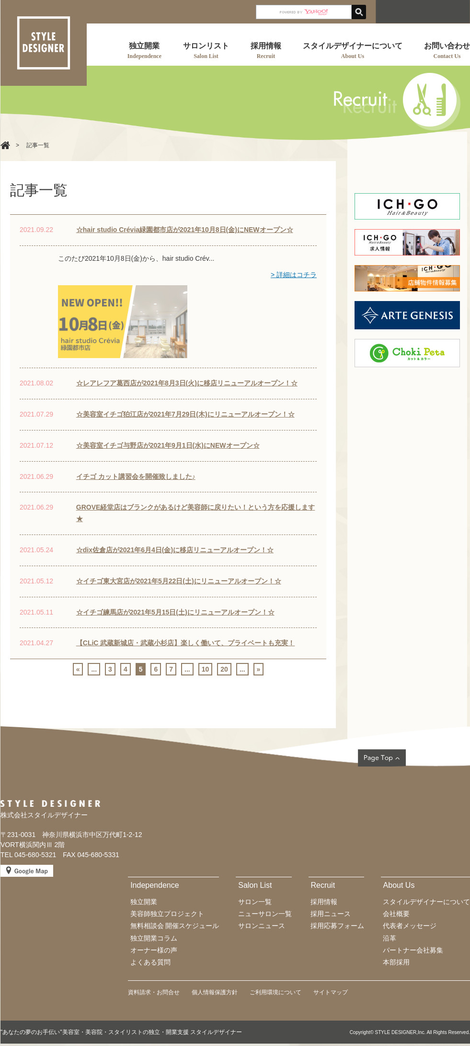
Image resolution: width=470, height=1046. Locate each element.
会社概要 (396, 914)
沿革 (389, 938)
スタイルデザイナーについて (426, 902)
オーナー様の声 (153, 950)
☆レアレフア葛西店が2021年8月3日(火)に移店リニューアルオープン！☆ (187, 383)
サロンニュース (261, 926)
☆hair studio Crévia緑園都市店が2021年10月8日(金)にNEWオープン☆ (184, 229)
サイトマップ (330, 992)
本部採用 (396, 962)
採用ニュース (330, 914)
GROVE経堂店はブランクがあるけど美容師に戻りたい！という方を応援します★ (195, 513)
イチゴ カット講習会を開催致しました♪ (135, 476)
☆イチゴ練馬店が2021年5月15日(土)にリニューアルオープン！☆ (175, 612)
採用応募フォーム (337, 926)
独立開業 (143, 902)
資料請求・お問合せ (154, 992)
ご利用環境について (275, 992)
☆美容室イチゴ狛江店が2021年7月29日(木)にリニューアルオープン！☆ (185, 414)
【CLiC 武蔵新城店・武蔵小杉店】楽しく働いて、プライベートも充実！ (185, 643)
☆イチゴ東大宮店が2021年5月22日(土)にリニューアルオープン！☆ (178, 581)
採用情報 (323, 902)
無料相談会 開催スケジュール (174, 926)
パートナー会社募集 (413, 950)
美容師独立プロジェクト (167, 914)
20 (224, 669)
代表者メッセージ (409, 926)
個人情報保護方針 (215, 992)
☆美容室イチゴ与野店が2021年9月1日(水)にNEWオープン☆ (168, 445)
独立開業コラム (153, 938)
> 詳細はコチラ (294, 275)
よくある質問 (150, 962)
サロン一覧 (255, 902)
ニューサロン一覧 (265, 914)
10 (205, 669)
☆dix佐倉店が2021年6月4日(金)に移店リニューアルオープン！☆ (175, 550)
